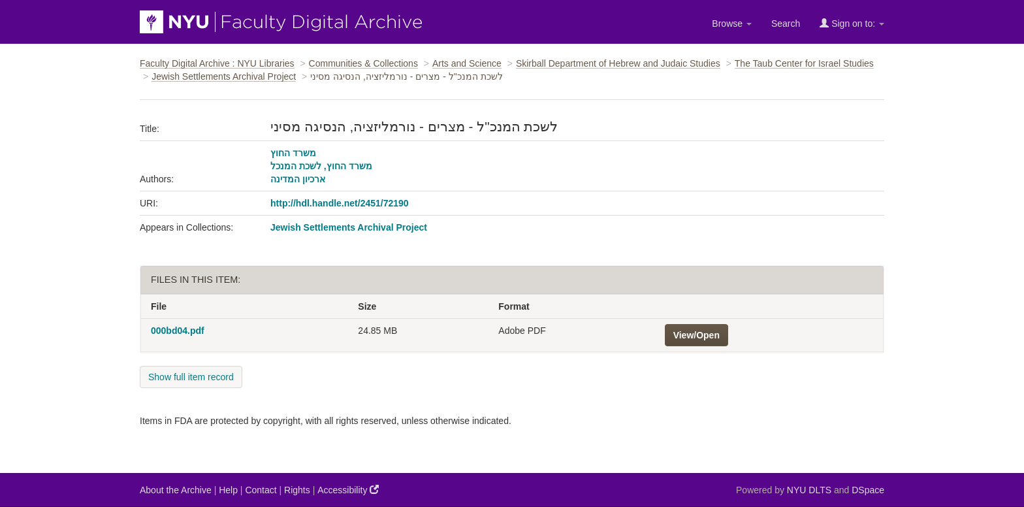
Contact (260, 490)
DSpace (868, 490)
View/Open (696, 335)
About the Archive (176, 490)
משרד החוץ (293, 153)
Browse (732, 23)
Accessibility (348, 489)
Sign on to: (852, 23)
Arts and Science (467, 63)
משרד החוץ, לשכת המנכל (321, 166)
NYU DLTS (809, 490)
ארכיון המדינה (297, 179)
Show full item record (191, 377)
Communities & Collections (363, 63)
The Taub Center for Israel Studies (804, 63)
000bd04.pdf (177, 330)
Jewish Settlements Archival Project (224, 76)
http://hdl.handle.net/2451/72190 (339, 203)
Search (785, 23)
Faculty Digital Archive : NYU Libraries (217, 63)
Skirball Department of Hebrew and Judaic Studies (618, 63)
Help (228, 490)
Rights (297, 490)
